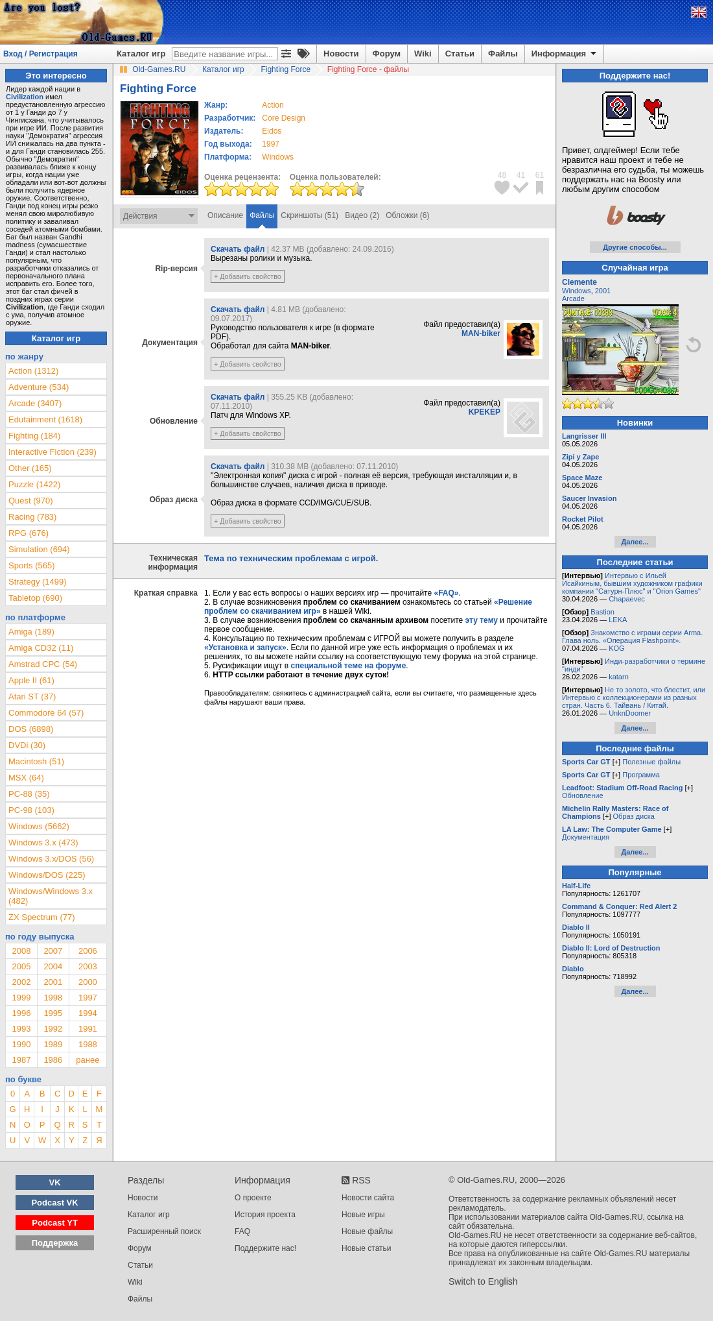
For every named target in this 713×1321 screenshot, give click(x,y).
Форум (387, 53)
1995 (52, 1013)
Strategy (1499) (37, 582)
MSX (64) (26, 777)
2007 (52, 951)
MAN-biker (481, 333)
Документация (585, 837)
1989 (52, 1044)
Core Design (283, 118)
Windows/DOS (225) (46, 875)
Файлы (503, 53)
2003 (87, 966)
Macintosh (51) (36, 761)
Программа (641, 775)
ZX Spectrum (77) (41, 917)
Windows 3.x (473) (43, 842)
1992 (52, 1029)
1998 (52, 997)
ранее (87, 1060)
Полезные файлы (651, 762)
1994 (87, 1013)
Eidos (271, 131)
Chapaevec (627, 599)
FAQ (242, 1231)
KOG (616, 648)
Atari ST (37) (32, 696)
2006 (87, 951)
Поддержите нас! (265, 1248)
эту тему (481, 620)
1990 (21, 1044)
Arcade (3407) (35, 403)
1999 (21, 997)
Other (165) (29, 468)
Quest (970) (30, 500)
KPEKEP (484, 412)
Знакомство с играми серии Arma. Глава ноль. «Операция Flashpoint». (632, 636)
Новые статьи (367, 1248)
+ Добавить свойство (247, 276)
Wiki (423, 53)
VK (55, 1182)
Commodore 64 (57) (46, 713)
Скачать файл (237, 249)
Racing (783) (32, 517)
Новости (341, 53)
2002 (21, 982)
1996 (21, 1013)
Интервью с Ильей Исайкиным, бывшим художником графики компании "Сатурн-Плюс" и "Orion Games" (632, 583)
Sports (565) (31, 565)
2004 (52, 966)
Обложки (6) (407, 215)
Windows (576, 291)
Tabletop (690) (35, 598)
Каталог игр (141, 53)
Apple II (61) (31, 680)
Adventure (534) (38, 387)
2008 (21, 951)
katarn (619, 677)
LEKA (618, 620)
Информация (565, 54)
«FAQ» (446, 593)
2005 (21, 966)
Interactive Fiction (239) (52, 452)
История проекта (265, 1214)
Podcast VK (54, 1202)
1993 (21, 1029)
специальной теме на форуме (348, 665)
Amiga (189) (31, 631)
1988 (87, 1044)
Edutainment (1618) (45, 419)
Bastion (602, 612)
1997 (270, 144)
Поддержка (55, 1243)
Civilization (24, 97)
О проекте (253, 1197)
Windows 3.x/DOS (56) (51, 859)
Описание (225, 215)
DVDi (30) (26, 745)
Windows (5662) (38, 826)
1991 (87, 1029)
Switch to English (483, 1281)
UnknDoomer (630, 713)
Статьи (459, 53)
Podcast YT (55, 1223)
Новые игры (363, 1214)
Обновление (582, 795)
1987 (21, 1060)
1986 (52, 1060)
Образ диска (634, 816)
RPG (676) (28, 533)
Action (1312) (33, 371)
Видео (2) (362, 215)
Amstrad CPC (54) (42, 664)
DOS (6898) (30, 729)
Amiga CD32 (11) (40, 648)
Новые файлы (367, 1231)
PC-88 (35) (29, 794)
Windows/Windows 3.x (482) (50, 896)
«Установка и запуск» (245, 647)
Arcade (573, 298)
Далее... (634, 542)
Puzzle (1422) (34, 484)
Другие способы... (635, 247)
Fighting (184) (34, 436)
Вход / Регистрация (40, 53)
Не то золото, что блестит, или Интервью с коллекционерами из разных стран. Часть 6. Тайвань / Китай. (633, 697)
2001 (52, 982)
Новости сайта (368, 1197)
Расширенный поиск (164, 1231)
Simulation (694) (39, 549)
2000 (87, 982)
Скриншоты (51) (309, 215)
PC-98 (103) (31, 810)
